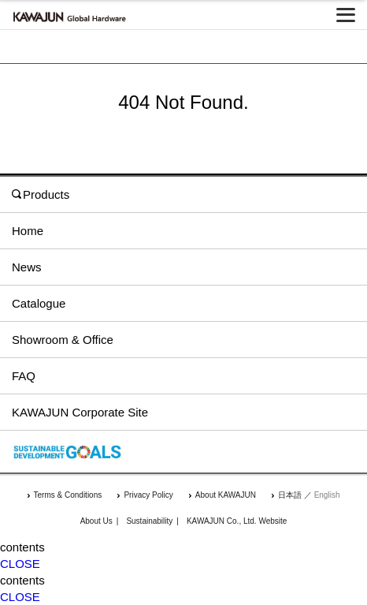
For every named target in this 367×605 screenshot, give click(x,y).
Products (40, 194)
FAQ (23, 376)
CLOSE (20, 563)
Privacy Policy (148, 495)
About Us (96, 521)
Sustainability (149, 521)
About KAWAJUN (225, 495)
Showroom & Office (62, 339)
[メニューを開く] (345, 15)
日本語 (290, 495)
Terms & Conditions (68, 495)
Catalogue (38, 303)
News (27, 267)
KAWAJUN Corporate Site (80, 412)
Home (27, 230)
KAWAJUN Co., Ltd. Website (237, 521)
